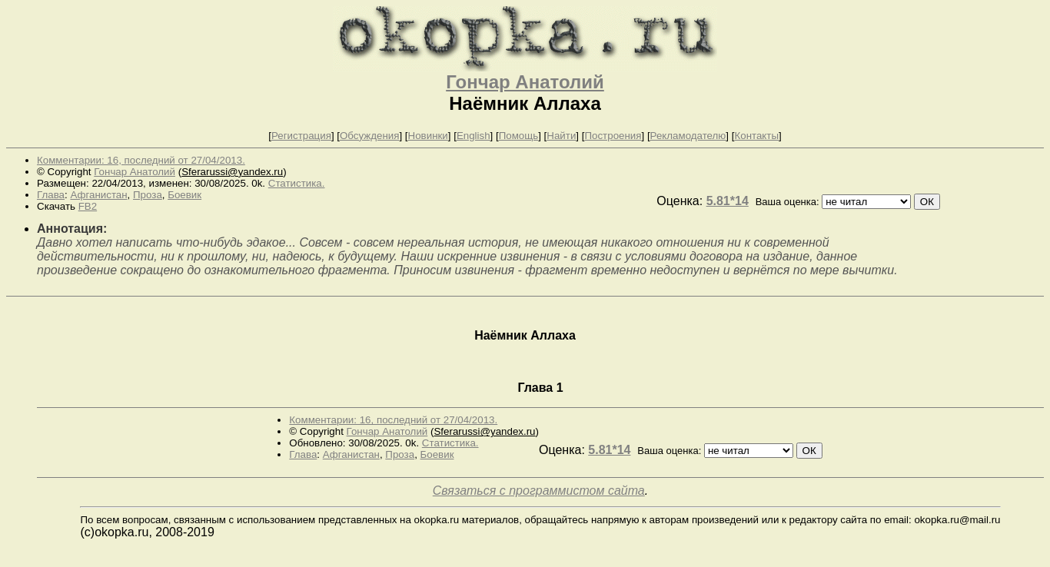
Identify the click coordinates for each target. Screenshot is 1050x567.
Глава (51, 195)
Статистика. (296, 183)
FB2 (87, 206)
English (473, 135)
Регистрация (301, 135)
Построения (612, 135)
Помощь (518, 135)
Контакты (756, 135)
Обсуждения (369, 135)
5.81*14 (727, 200)
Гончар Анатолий (525, 81)
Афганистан (98, 195)
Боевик (184, 195)
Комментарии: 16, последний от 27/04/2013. (141, 160)
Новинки (428, 135)
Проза (147, 195)
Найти (561, 135)
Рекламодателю (688, 135)
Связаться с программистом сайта (539, 490)
